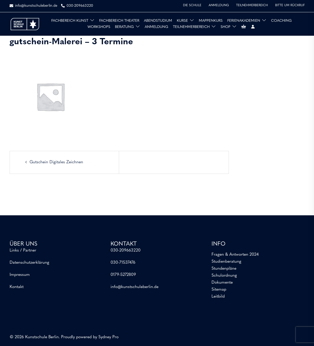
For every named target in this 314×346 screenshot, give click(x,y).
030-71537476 (123, 263)
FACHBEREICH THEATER (119, 21)
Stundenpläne (223, 269)
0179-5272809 (123, 275)
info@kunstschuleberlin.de (134, 287)
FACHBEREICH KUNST (69, 21)
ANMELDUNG (219, 5)
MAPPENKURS (211, 21)
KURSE (182, 21)
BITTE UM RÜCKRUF (290, 5)
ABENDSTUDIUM (158, 21)
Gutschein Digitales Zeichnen (56, 162)
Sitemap (218, 290)
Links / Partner (23, 250)
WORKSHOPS (98, 27)
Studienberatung (226, 262)
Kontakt (17, 287)
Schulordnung (224, 276)
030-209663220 (126, 250)
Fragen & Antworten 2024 (235, 255)
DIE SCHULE (192, 5)
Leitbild (218, 297)
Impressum (20, 275)
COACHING (281, 21)
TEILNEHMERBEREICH (252, 5)
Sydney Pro (108, 337)
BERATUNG (124, 27)
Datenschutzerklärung (29, 263)
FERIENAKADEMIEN (243, 21)
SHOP (225, 27)
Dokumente (222, 283)
